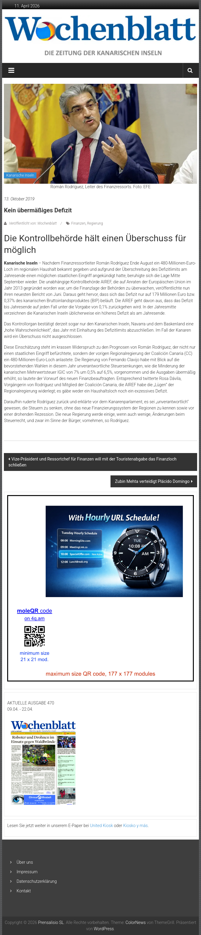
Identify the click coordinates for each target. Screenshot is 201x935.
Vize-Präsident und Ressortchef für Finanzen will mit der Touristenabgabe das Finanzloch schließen (92, 462)
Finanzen (78, 223)
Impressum (27, 871)
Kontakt (24, 890)
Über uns (25, 862)
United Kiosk (101, 825)
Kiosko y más (135, 825)
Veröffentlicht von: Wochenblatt (32, 223)
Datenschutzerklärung (37, 881)
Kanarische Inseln (20, 175)
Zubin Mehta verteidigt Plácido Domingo (152, 481)
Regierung (95, 223)
